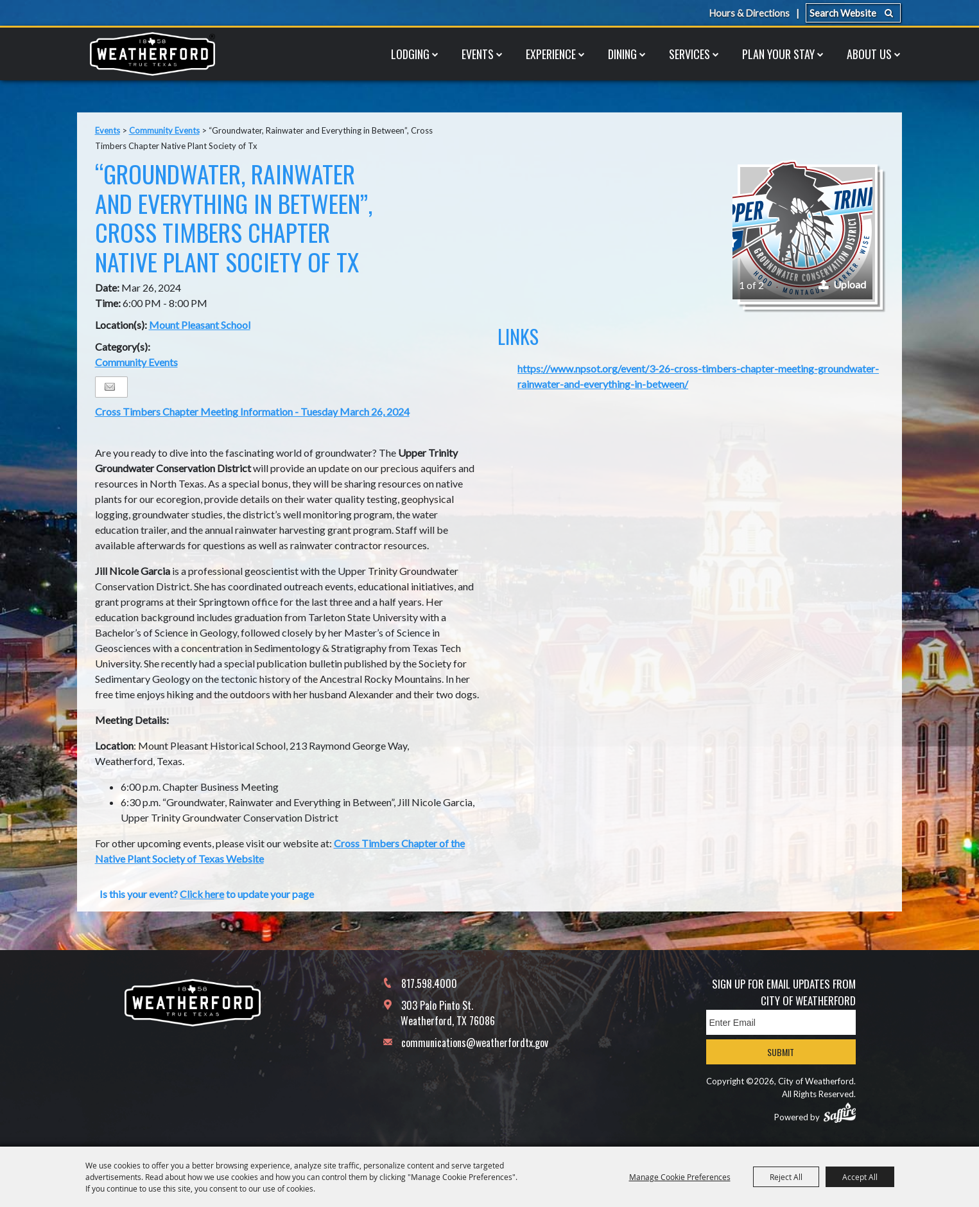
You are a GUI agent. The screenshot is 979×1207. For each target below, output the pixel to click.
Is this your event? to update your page (207, 894)
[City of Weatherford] (153, 54)
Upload (849, 284)
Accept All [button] (860, 1177)
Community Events (164, 130)
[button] (802, 229)
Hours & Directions (748, 13)
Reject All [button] (786, 1177)
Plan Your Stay (778, 54)
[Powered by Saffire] (840, 1112)
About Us (869, 54)
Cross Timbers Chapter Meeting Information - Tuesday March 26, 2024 (252, 411)
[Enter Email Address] (781, 1022)
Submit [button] (780, 1052)
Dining (622, 54)
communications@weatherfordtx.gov (474, 1042)
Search (889, 13)
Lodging (410, 54)
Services (689, 54)
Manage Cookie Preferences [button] (680, 1177)
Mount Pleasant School (199, 325)
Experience (551, 54)
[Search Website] (853, 13)
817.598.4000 (429, 983)
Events (478, 54)
